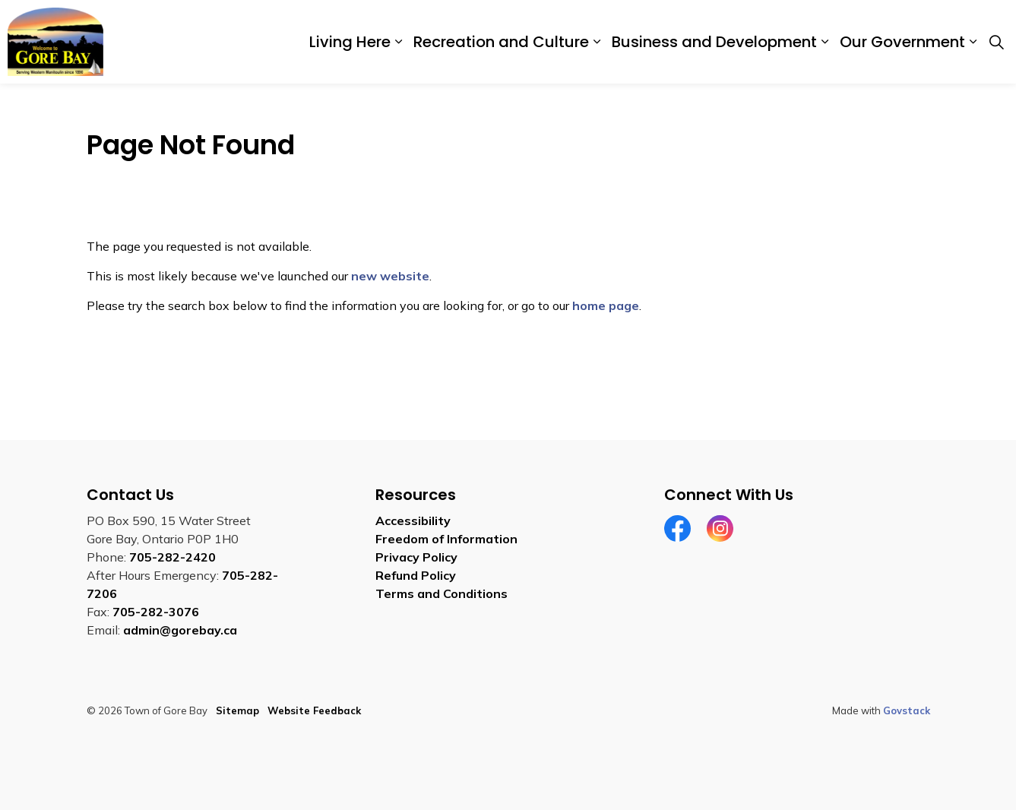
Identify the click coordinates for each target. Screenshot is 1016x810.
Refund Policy (415, 575)
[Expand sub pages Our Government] (972, 42)
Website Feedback (314, 710)
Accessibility (413, 520)
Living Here (350, 41)
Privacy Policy (416, 557)
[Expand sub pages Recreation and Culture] (596, 42)
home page (605, 305)
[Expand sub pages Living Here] (398, 42)
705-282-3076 (155, 611)
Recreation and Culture (501, 41)
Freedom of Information (446, 538)
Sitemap (237, 710)
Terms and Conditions (441, 593)
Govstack (906, 710)
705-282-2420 (172, 557)
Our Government (902, 41)
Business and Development (714, 41)
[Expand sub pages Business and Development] (824, 42)
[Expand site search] (996, 42)
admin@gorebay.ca (180, 630)
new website (390, 275)
